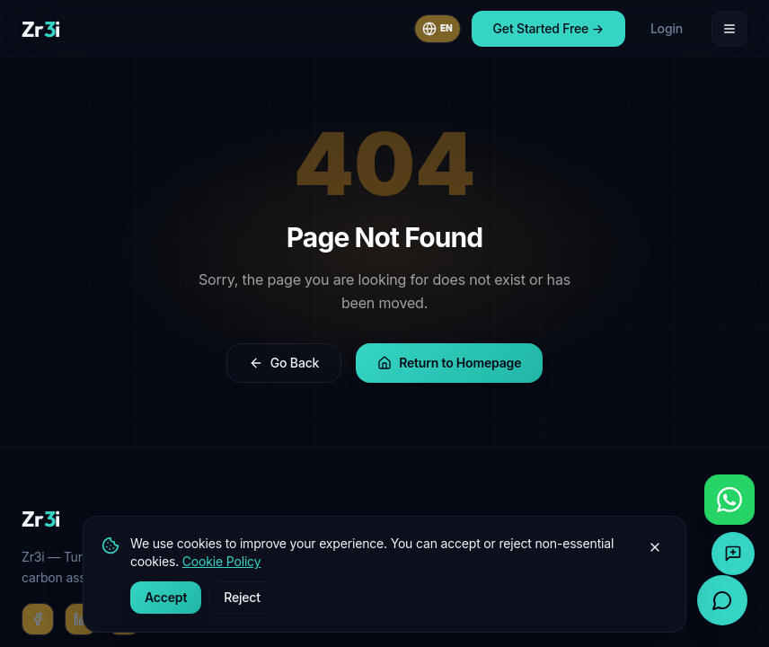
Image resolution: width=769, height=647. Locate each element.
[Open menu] (729, 29)
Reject (242, 597)
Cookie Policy (221, 561)
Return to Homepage (449, 362)
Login (666, 28)
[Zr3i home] (41, 28)
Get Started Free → (548, 28)
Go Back (284, 362)
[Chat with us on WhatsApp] (729, 499)
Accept (166, 597)
